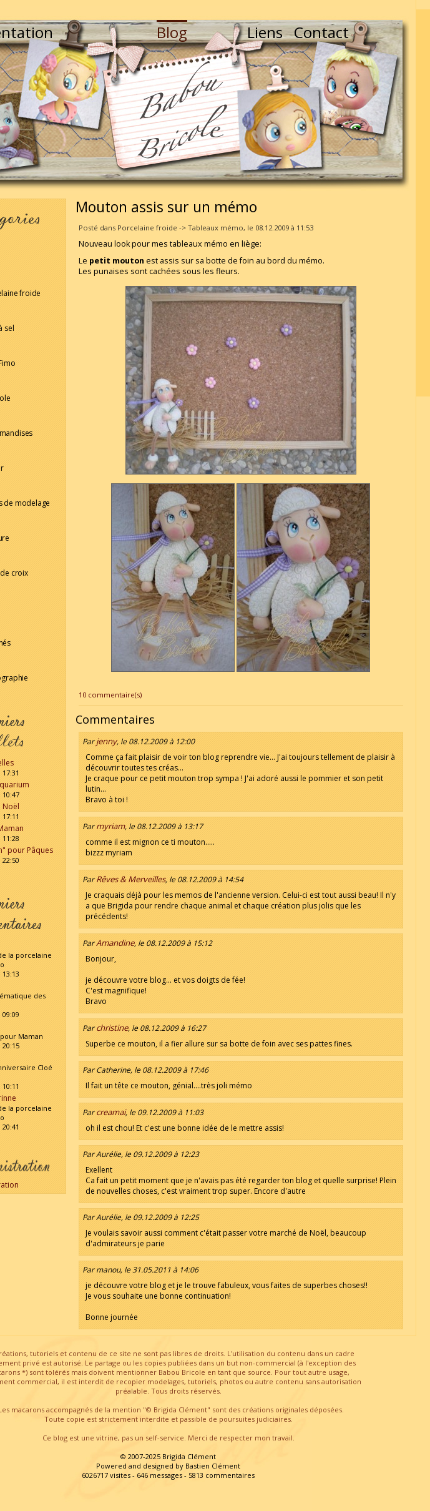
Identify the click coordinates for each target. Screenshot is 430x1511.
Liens (265, 32)
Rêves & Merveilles (130, 879)
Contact (321, 32)
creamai (110, 1112)
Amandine (115, 942)
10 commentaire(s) (110, 694)
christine (112, 1027)
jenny (106, 741)
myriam (110, 826)
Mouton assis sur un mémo (166, 207)
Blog (172, 32)
